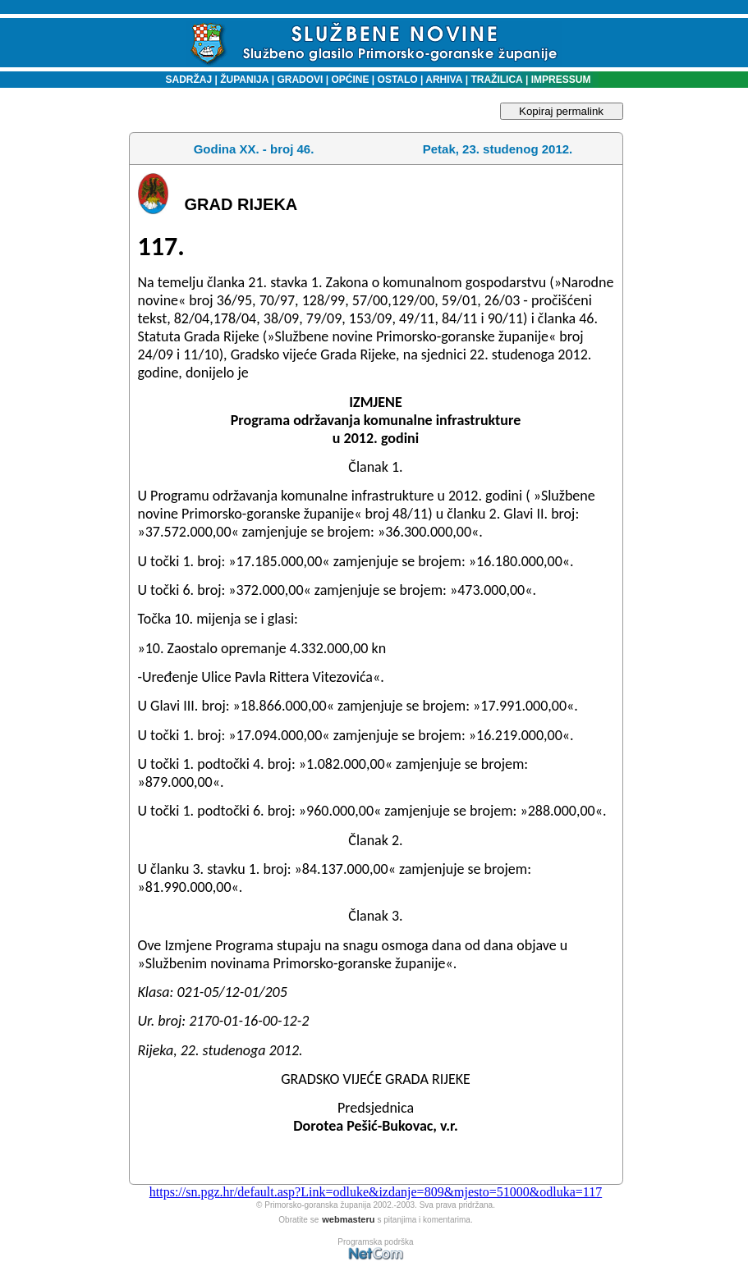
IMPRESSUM (561, 79)
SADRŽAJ (185, 79)
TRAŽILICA (495, 79)
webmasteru (348, 1219)
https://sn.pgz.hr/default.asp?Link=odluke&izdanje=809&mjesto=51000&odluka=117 (375, 1192)
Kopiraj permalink (561, 111)
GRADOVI (300, 79)
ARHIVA (442, 79)
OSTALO (398, 79)
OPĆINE (350, 79)
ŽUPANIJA (244, 79)
